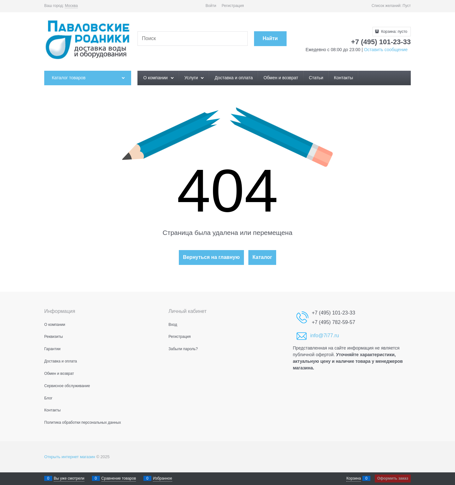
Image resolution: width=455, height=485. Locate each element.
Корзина (353, 478)
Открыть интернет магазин (69, 456)
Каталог (262, 257)
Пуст (407, 5)
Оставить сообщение (385, 49)
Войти (211, 5)
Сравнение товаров (118, 478)
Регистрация (233, 5)
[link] (71, 5)
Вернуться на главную (211, 257)
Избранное (162, 478)
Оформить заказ (392, 478)
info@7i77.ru (324, 335)
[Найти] (270, 38)
